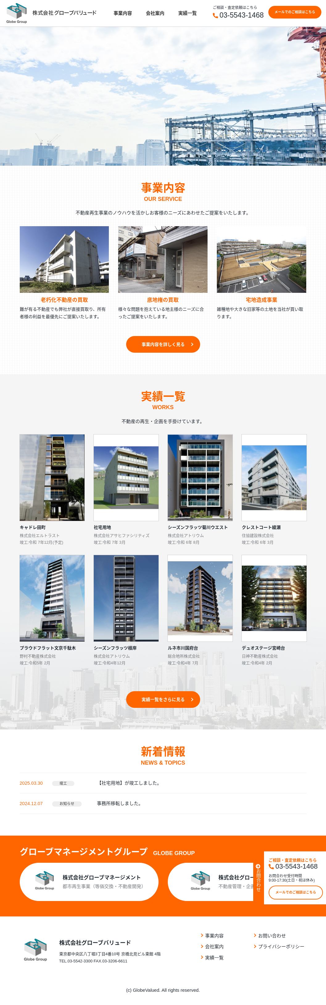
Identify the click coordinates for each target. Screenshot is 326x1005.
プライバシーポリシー (281, 946)
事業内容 (122, 13)
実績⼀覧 (187, 13)
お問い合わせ (272, 935)
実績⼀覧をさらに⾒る (163, 699)
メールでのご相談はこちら (294, 12)
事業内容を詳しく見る (163, 344)
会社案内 (155, 13)
